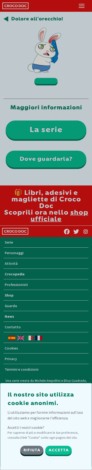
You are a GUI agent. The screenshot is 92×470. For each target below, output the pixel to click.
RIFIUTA (31, 450)
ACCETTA (58, 450)
